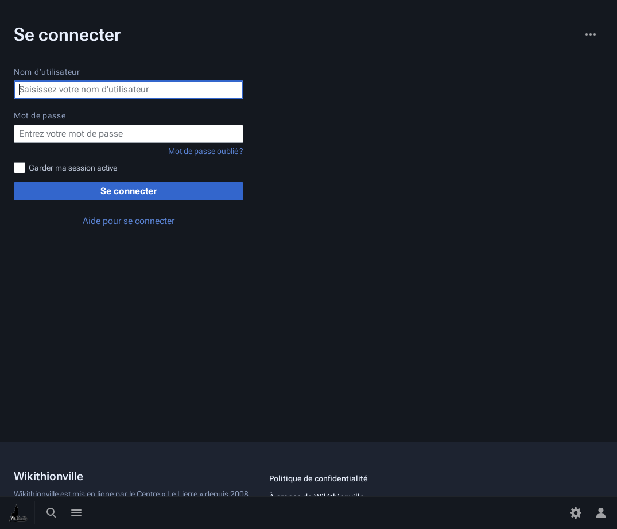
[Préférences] (575, 512)
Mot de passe (39, 115)
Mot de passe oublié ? (205, 151)
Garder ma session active (73, 167)
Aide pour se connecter (128, 220)
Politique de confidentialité (318, 478)
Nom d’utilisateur (47, 71)
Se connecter (128, 191)
